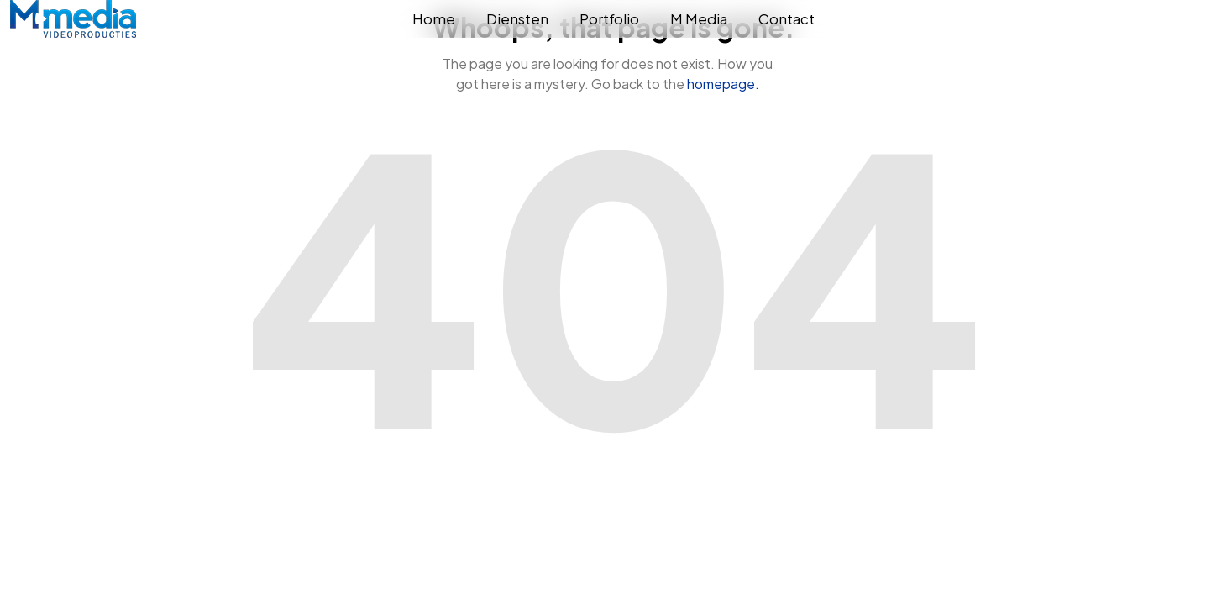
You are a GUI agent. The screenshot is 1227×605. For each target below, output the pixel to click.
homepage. (723, 83)
